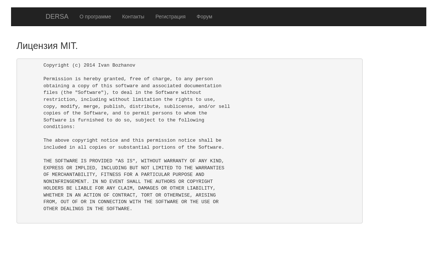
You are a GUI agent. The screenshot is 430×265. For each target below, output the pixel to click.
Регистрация (170, 17)
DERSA (57, 16)
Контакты (133, 17)
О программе (95, 17)
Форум (204, 17)
